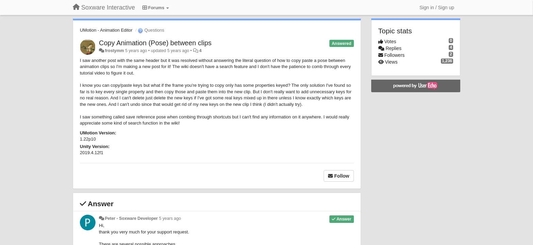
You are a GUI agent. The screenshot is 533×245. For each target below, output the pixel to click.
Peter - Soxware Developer (131, 218)
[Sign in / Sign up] (437, 7)
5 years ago (170, 218)
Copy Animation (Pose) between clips (155, 43)
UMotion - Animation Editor (106, 30)
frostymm (114, 50)
